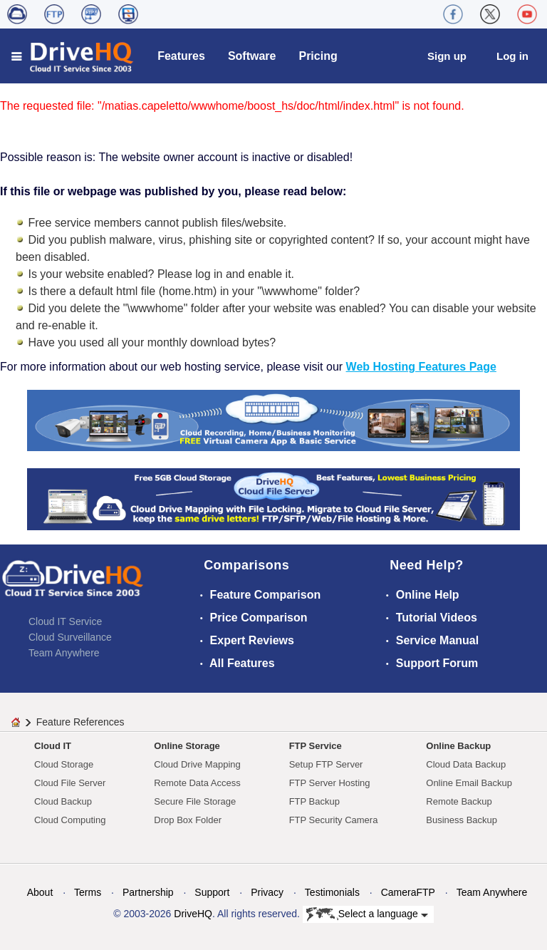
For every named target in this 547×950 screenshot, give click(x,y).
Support (211, 892)
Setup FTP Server (326, 764)
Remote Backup (459, 801)
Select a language (367, 914)
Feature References (80, 722)
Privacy (267, 892)
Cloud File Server (69, 783)
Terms (87, 892)
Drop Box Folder (188, 820)
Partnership (148, 892)
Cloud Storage (63, 764)
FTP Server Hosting (329, 783)
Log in (512, 56)
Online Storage (186, 745)
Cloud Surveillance (70, 637)
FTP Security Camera (333, 820)
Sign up (447, 56)
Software (252, 56)
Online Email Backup (469, 783)
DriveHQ (193, 913)
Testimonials (332, 892)
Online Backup (458, 745)
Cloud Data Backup (466, 764)
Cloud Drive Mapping (197, 764)
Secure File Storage (195, 801)
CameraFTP (408, 892)
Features (181, 56)
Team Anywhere (64, 653)
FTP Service (315, 745)
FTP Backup (314, 801)
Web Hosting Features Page (421, 367)
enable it (269, 274)
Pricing (317, 56)
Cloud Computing (69, 820)
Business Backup (461, 820)
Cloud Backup (63, 801)
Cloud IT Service (65, 621)
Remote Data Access (197, 783)
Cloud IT (52, 745)
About (40, 892)
